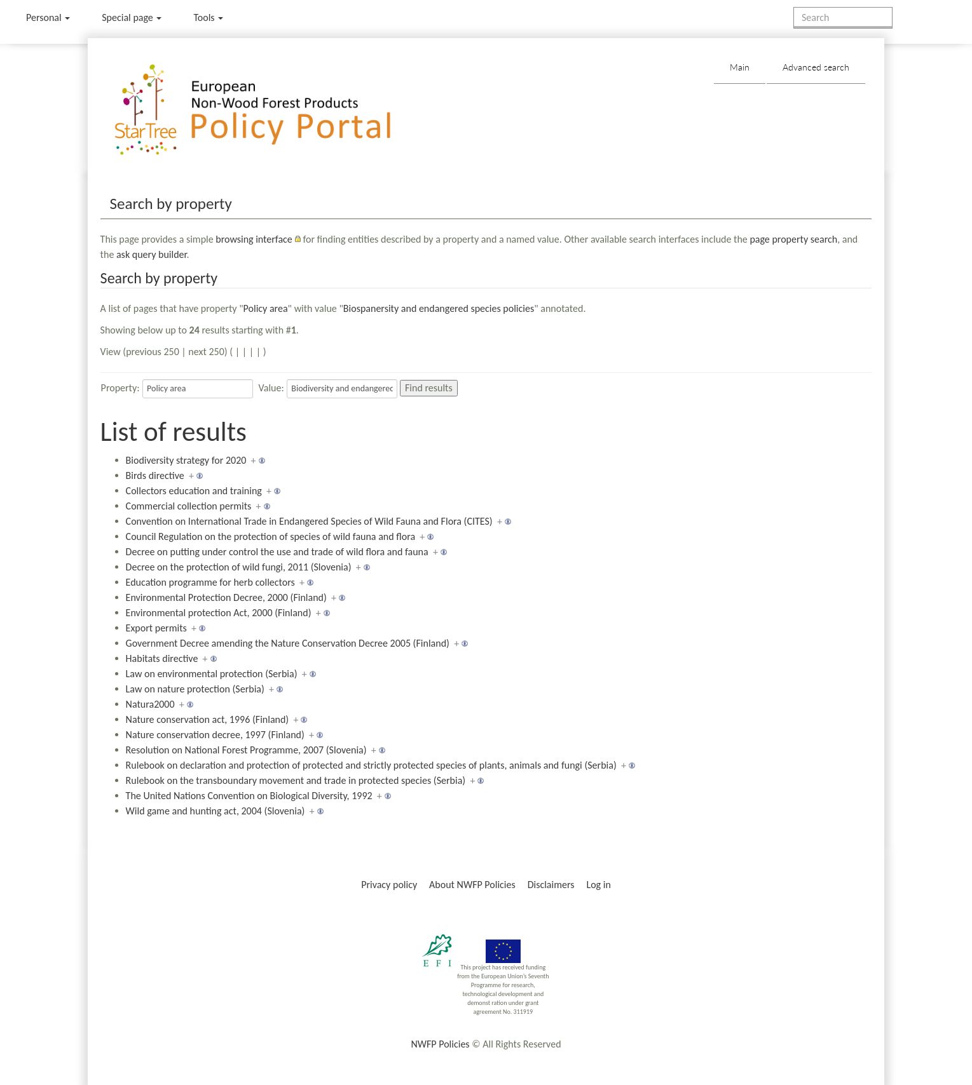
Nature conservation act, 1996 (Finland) (207, 719)
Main (740, 67)
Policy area (265, 308)
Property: (120, 388)
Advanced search (816, 67)
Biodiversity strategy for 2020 (186, 460)
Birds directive (155, 475)
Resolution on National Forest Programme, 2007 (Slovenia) (246, 750)
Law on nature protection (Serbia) (195, 689)
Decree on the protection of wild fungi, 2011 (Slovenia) (239, 567)
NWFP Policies (440, 1044)
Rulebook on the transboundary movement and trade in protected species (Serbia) (296, 780)
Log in (598, 885)
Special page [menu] (131, 17)
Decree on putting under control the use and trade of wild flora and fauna (277, 552)
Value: (271, 388)
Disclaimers (551, 885)
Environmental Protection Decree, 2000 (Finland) (226, 597)
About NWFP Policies (472, 885)
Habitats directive (162, 658)
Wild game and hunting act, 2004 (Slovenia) (215, 811)
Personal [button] (48, 17)
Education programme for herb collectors (210, 582)
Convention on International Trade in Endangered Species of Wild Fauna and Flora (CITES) (309, 521)
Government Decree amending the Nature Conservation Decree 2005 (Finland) (287, 643)
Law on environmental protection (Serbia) (212, 674)
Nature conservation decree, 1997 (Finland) (215, 735)
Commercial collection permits (189, 506)
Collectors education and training (194, 491)
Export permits (156, 628)
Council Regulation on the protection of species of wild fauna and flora (270, 536)
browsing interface (254, 239)
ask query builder (151, 254)
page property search (793, 239)
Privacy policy (389, 885)
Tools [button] (208, 17)
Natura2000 (150, 704)
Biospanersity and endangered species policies (438, 308)
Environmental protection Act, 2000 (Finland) (218, 613)
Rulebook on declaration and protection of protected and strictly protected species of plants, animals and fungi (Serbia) (371, 765)
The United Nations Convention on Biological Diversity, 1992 (249, 796)
